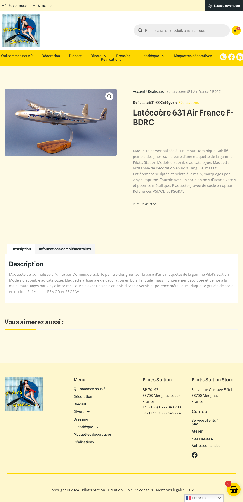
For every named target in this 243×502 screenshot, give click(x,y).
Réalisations (111, 59)
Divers (99, 56)
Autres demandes (206, 446)
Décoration (51, 56)
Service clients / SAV (205, 422)
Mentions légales (170, 490)
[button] (109, 96)
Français (196, 498)
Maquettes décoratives (193, 56)
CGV (190, 490)
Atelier (197, 431)
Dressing (123, 56)
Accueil (139, 91)
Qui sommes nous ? (17, 56)
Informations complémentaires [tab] (65, 249)
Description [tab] (21, 249)
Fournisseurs (202, 438)
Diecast (75, 56)
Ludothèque (152, 56)
